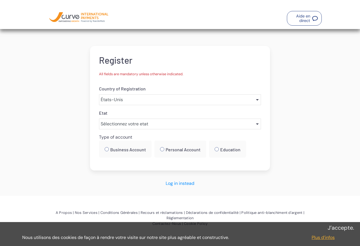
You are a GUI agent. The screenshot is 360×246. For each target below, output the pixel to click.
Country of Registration (122, 88)
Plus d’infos (323, 237)
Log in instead (180, 183)
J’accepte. (341, 227)
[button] (304, 18)
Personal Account (183, 149)
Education (230, 149)
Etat (103, 113)
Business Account (128, 149)
